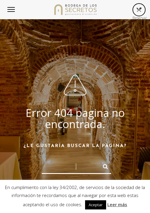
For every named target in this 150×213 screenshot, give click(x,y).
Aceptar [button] (96, 204)
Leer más (117, 204)
